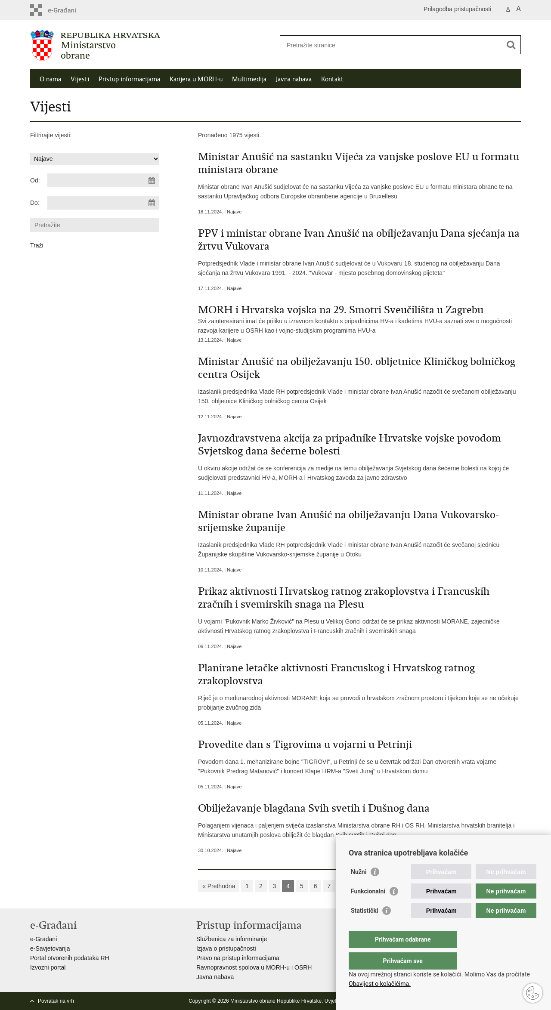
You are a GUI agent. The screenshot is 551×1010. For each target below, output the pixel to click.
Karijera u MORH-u (196, 79)
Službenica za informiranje (231, 939)
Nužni (358, 889)
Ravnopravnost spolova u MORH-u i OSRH (254, 967)
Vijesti (80, 79)
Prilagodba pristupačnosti (457, 9)
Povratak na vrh (56, 1001)
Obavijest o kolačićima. (380, 983)
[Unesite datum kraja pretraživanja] (103, 203)
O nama (50, 79)
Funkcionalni (368, 908)
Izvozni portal (47, 967)
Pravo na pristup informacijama (237, 957)
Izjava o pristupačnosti (226, 948)
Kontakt (332, 79)
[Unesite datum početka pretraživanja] (103, 180)
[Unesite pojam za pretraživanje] (391, 45)
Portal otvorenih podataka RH (69, 957)
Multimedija (249, 79)
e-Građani (43, 939)
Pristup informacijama (129, 79)
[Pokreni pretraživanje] (511, 45)
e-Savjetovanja (50, 948)
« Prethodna (218, 886)
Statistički (364, 927)
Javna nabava (294, 79)
